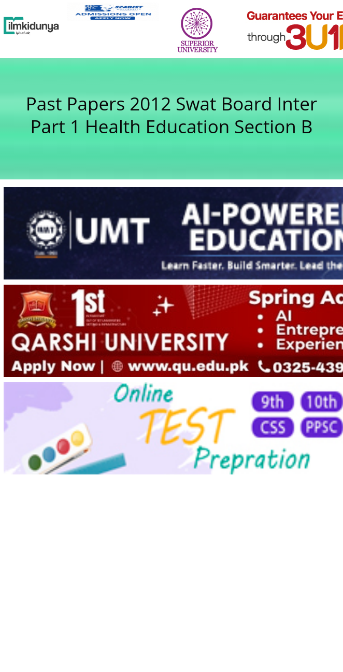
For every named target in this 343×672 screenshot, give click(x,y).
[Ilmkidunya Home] (31, 26)
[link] (113, 12)
